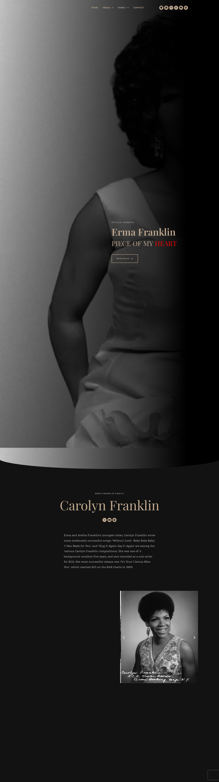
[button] (122, 7)
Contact (153, 7)
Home (109, 7)
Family (137, 7)
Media (122, 7)
